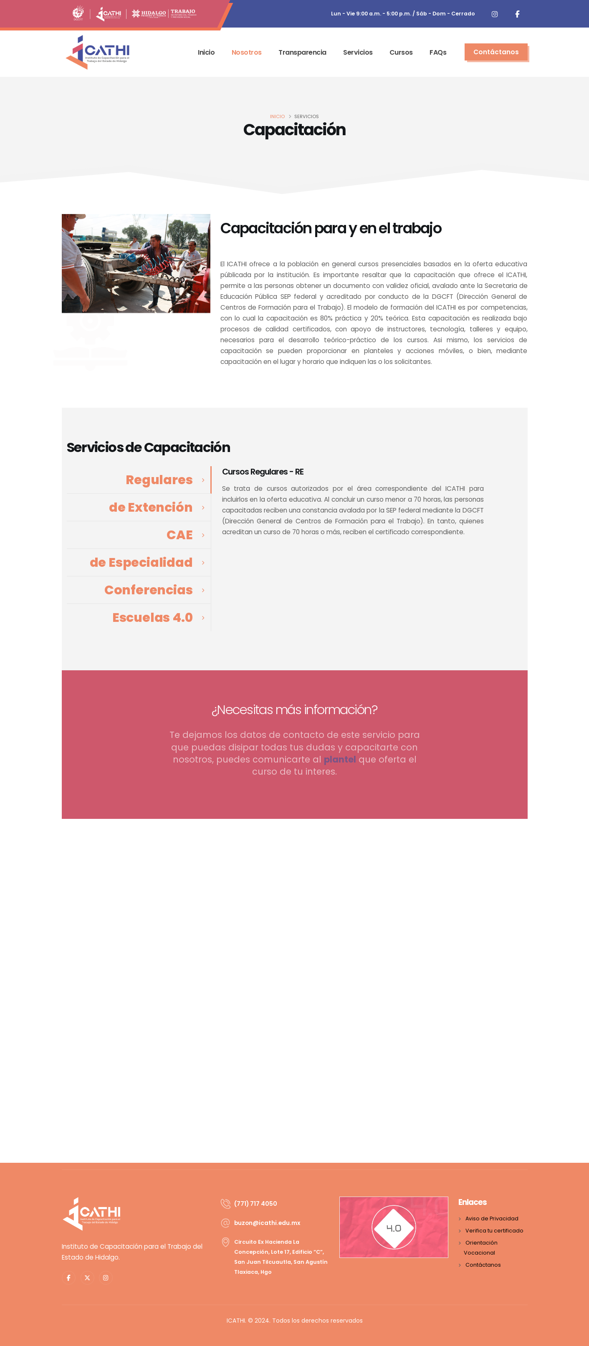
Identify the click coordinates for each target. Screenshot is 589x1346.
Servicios (358, 52)
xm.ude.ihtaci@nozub (267, 1223)
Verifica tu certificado (494, 1230)
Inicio (206, 52)
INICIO (277, 116)
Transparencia (302, 52)
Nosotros (247, 52)
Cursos (401, 52)
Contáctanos (483, 1264)
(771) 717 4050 (255, 1204)
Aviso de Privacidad (491, 1218)
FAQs (438, 52)
